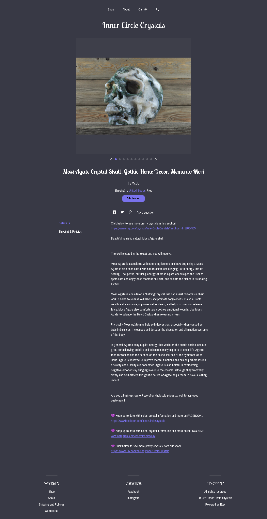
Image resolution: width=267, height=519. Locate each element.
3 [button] (124, 159)
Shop (111, 9)
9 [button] (147, 159)
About (126, 9)
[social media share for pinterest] (131, 212)
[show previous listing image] (111, 159)
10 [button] (151, 159)
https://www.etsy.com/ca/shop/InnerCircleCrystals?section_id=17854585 (153, 228)
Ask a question (145, 212)
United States (137, 190)
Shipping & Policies (70, 231)
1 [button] (116, 159)
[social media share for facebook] (115, 212)
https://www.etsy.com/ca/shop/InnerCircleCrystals (140, 451)
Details (64, 223)
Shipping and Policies (51, 504)
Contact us (51, 511)
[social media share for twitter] (123, 212)
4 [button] (128, 159)
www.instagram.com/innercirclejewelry (133, 436)
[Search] (157, 10)
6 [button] (135, 159)
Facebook (133, 491)
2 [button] (120, 159)
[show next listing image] (156, 159)
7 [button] (139, 159)
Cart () (143, 9)
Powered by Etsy (215, 504)
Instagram (133, 498)
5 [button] (132, 159)
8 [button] (143, 159)
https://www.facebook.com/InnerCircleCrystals (138, 421)
